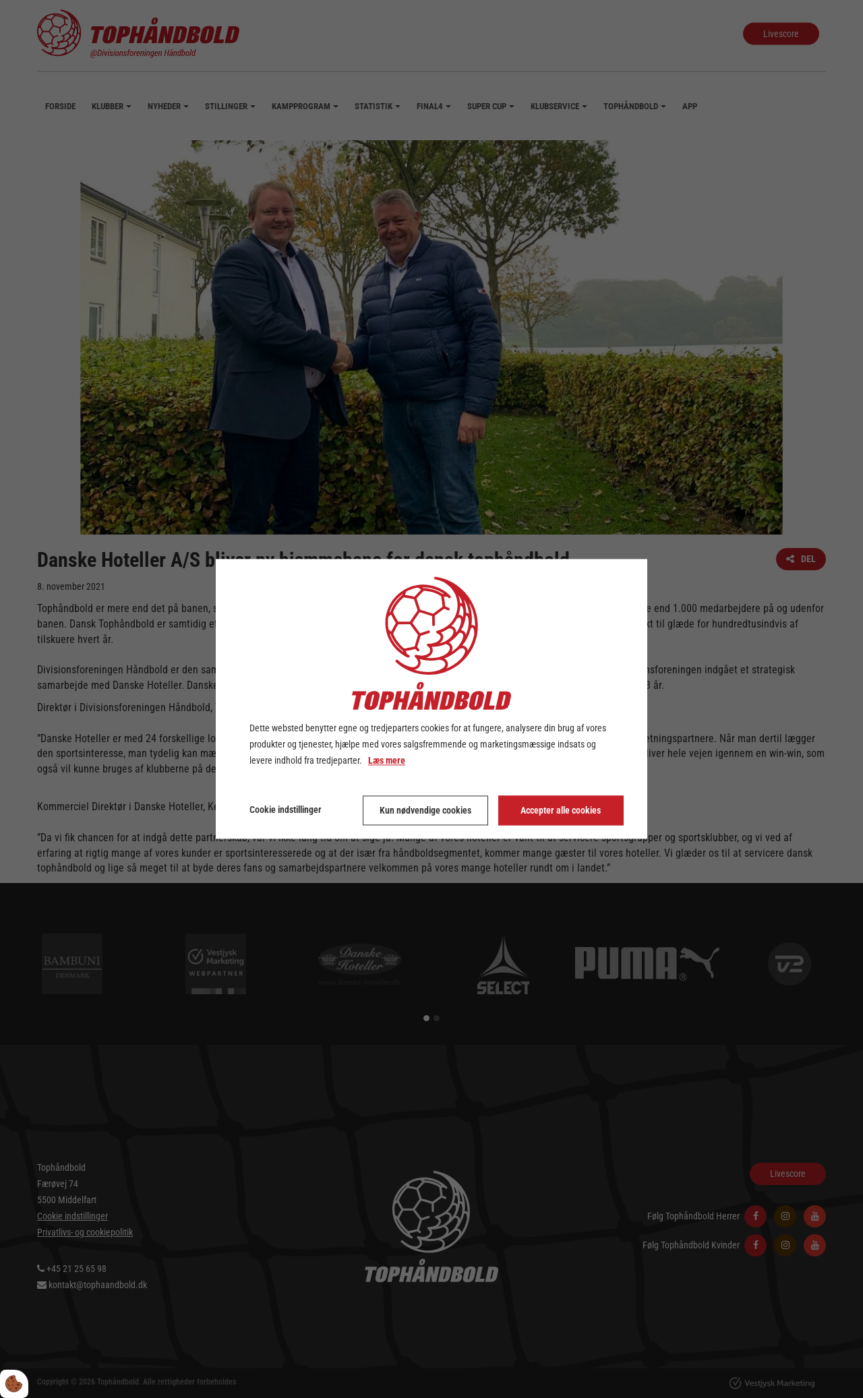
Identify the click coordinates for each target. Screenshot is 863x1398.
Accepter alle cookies (560, 811)
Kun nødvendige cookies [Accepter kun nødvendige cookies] (425, 811)
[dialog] (431, 699)
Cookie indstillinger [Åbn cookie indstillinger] (285, 810)
